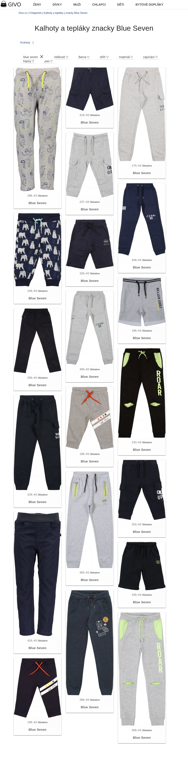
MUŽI (77, 4)
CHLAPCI (99, 4)
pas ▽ (49, 61)
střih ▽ (104, 57)
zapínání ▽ (150, 57)
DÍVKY (57, 4)
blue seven (30, 57)
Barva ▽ (83, 57)
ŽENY (37, 4)
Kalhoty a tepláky (53, 12)
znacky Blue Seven (77, 12)
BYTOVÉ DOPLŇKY (150, 4)
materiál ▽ (126, 57)
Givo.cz (23, 12)
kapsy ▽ (28, 61)
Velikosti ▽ (61, 57)
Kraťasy (25, 42)
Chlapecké (35, 12)
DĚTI (120, 4)
